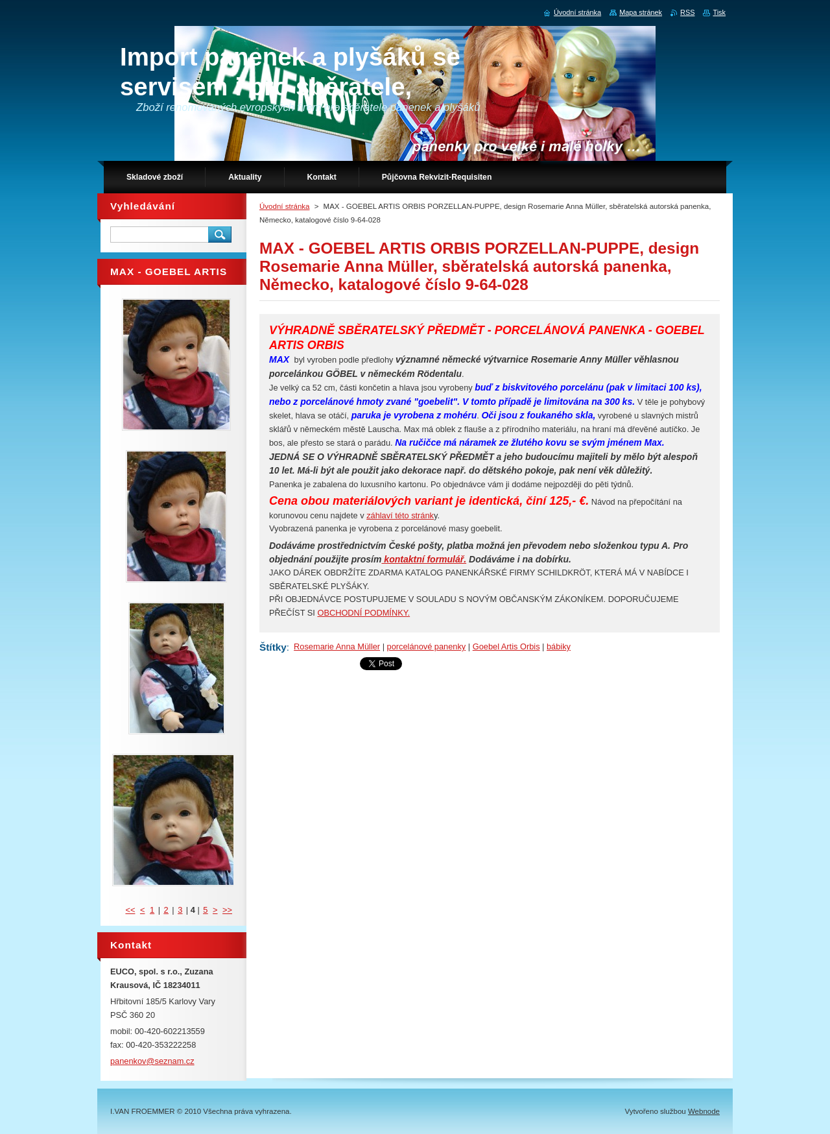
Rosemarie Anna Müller (337, 646)
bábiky (559, 646)
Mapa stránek (640, 12)
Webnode (704, 1111)
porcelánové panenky (426, 646)
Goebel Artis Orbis (506, 646)
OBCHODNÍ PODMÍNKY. (363, 613)
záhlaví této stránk (400, 515)
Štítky (273, 647)
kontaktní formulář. (423, 559)
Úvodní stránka (284, 206)
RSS (687, 12)
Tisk (719, 12)
